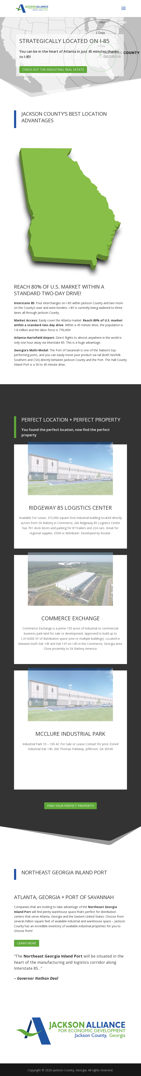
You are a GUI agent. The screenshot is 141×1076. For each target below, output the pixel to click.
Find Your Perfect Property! (70, 806)
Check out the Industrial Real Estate (53, 69)
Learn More (26, 943)
